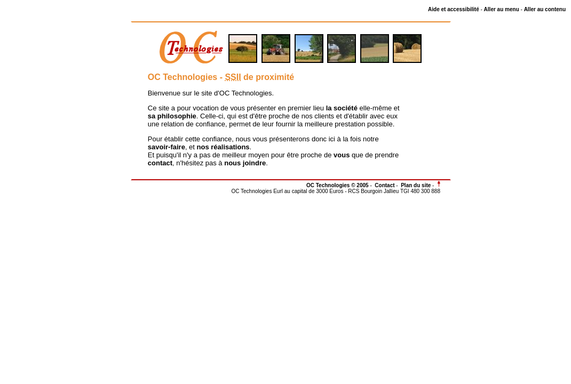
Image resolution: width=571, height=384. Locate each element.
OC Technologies (328, 185)
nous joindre (245, 163)
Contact (384, 185)
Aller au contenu (545, 9)
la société (342, 108)
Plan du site (416, 185)
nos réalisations (223, 147)
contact (160, 163)
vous (342, 155)
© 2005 (359, 185)
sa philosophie (172, 116)
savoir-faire (166, 147)
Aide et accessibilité (453, 9)
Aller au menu (501, 9)
